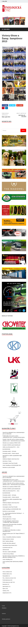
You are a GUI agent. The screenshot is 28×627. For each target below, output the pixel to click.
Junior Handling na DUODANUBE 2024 (12, 465)
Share (5, 105)
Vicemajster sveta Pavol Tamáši (10, 463)
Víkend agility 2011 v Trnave (9, 518)
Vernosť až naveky (7, 516)
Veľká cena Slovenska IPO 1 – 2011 (11, 447)
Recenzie (5, 584)
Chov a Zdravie (6, 571)
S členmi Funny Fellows (8, 553)
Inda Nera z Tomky (7, 461)
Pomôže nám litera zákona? (9, 543)
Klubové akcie (6, 573)
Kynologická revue (14, 625)
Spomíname (5, 586)
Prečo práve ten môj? (8, 582)
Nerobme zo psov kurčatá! (9, 467)
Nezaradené (5, 576)
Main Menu (7, 29)
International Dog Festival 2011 (10, 545)
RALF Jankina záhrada (8, 541)
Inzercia (4, 613)
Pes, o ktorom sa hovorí (8, 578)
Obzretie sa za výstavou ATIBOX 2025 (11, 442)
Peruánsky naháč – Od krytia (9, 451)
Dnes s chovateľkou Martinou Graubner (12, 537)
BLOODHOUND (6, 449)
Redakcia (4, 608)
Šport (4, 588)
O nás (3, 605)
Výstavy (4, 590)
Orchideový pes (6, 528)
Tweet (13, 105)
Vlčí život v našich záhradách (9, 551)
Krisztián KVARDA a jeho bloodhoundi (11, 445)
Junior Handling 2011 (7, 559)
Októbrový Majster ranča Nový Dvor (11, 459)
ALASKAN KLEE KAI (7, 547)
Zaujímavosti (6, 592)
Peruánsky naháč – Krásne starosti (11, 453)
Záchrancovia (6, 549)
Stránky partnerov (6, 619)
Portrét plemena (6, 580)
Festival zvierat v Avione (8, 539)
